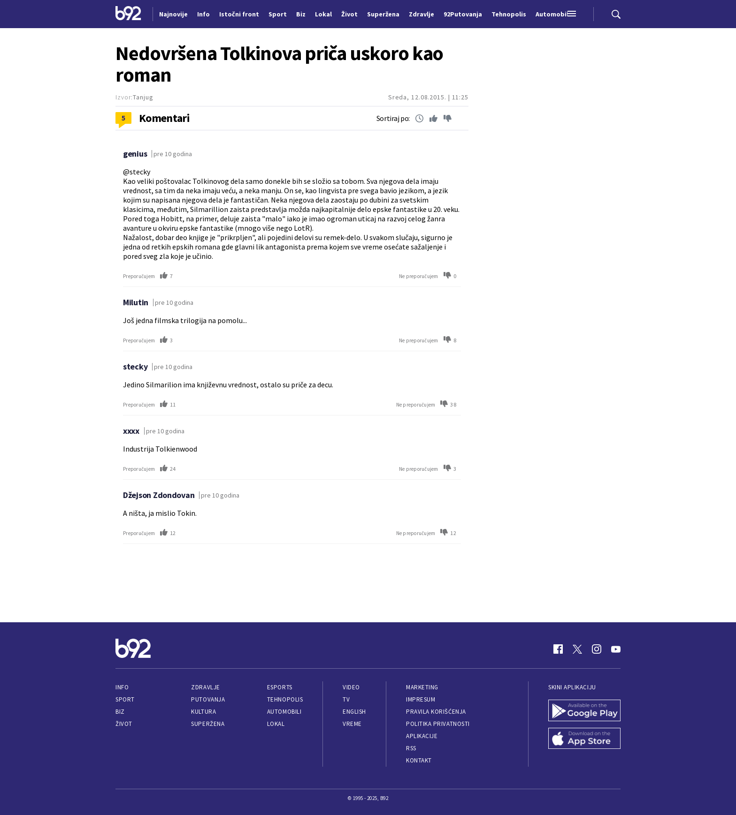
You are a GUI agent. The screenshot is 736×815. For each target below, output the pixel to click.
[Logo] (128, 14)
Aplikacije (421, 736)
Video (351, 687)
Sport (125, 699)
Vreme (352, 724)
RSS (411, 748)
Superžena (207, 724)
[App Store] (584, 739)
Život (123, 724)
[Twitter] (577, 649)
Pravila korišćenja (436, 712)
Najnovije (173, 14)
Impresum (420, 699)
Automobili (284, 712)
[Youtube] (616, 649)
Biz (120, 712)
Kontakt (419, 760)
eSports (279, 687)
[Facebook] (558, 649)
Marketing (422, 687)
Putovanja (208, 699)
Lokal (276, 724)
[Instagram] (596, 649)
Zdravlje (205, 687)
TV (346, 699)
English (354, 712)
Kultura (203, 712)
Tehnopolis (285, 699)
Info (122, 687)
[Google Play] (584, 711)
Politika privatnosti (438, 724)
